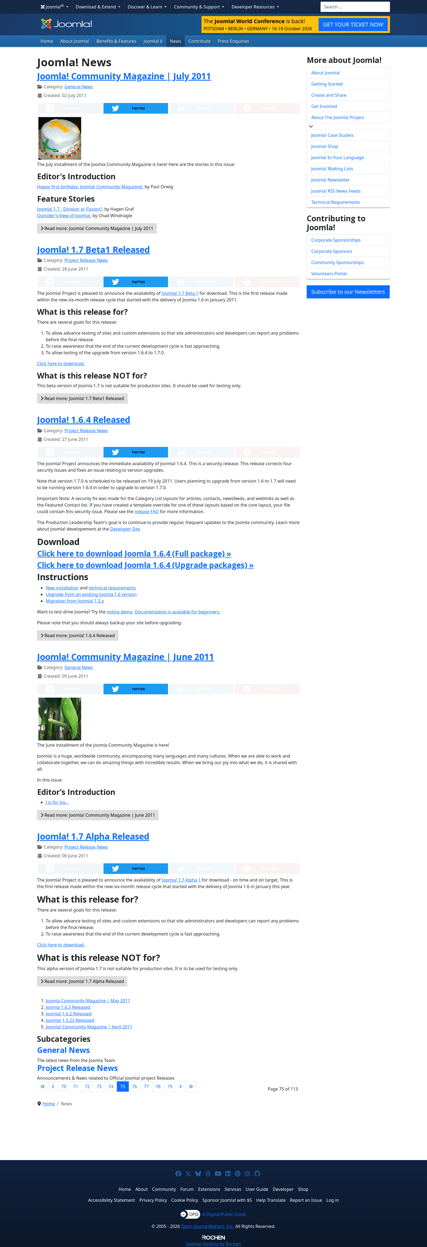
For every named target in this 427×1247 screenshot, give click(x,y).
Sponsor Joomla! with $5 (227, 1200)
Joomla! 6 (153, 41)
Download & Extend (96, 7)
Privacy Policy (153, 1200)
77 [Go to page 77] (146, 1086)
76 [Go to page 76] (134, 1086)
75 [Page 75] (122, 1086)
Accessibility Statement (111, 1200)
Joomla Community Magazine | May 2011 (88, 1001)
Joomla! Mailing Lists (332, 169)
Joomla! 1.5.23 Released (70, 1020)
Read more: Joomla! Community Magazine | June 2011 (98, 815)
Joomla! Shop (324, 146)
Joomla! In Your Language (337, 158)
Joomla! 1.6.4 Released (83, 419)
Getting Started (327, 84)
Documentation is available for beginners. (177, 612)
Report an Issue (306, 1200)
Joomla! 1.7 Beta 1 (180, 293)
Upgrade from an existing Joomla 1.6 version (91, 594)
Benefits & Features (116, 41)
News (175, 41)
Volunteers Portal (329, 274)
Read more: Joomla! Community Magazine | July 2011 (97, 228)
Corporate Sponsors (331, 251)
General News (79, 87)
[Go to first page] (42, 1086)
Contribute (199, 41)
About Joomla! (74, 41)
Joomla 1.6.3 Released (68, 1007)
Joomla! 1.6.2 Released (68, 1014)
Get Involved (324, 106)
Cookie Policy (184, 1200)
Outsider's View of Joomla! (63, 216)
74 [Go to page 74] (110, 1086)
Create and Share (328, 95)
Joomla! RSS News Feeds (336, 191)
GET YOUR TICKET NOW (353, 24)
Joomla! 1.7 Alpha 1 (182, 880)
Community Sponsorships (337, 262)
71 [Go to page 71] (75, 1086)
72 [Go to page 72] (87, 1086)
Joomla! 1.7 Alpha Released (93, 836)
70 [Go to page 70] (63, 1086)
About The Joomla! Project (337, 117)
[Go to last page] (191, 1086)
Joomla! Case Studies (332, 135)
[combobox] (355, 7)
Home (47, 41)
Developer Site (125, 529)
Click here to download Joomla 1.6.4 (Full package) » (134, 553)
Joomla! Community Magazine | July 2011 (124, 76)
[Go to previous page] (53, 1086)
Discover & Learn (145, 7)
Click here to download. (61, 364)
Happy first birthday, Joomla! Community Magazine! (89, 187)
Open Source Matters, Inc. (207, 1226)
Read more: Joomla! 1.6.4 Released (78, 635)
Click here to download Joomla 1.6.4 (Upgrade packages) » (145, 565)
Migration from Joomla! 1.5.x (75, 601)
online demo (119, 612)
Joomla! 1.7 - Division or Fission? (69, 209)
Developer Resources (253, 7)
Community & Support (197, 7)
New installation (62, 588)
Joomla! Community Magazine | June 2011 (125, 656)
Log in (333, 1200)
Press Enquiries (233, 41)
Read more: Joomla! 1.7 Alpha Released (82, 981)
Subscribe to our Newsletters (348, 291)
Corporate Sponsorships (336, 240)
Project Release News (86, 260)
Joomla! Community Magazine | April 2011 (89, 1027)
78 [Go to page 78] (158, 1086)
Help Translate (271, 1200)
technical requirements (112, 588)
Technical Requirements (335, 202)
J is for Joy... (57, 802)
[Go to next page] (180, 1086)
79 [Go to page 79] (169, 1086)
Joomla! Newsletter (330, 180)
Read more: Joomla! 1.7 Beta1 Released (82, 398)
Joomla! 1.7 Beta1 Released (93, 249)
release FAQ (147, 511)
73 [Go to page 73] (99, 1086)
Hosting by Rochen (213, 1244)
